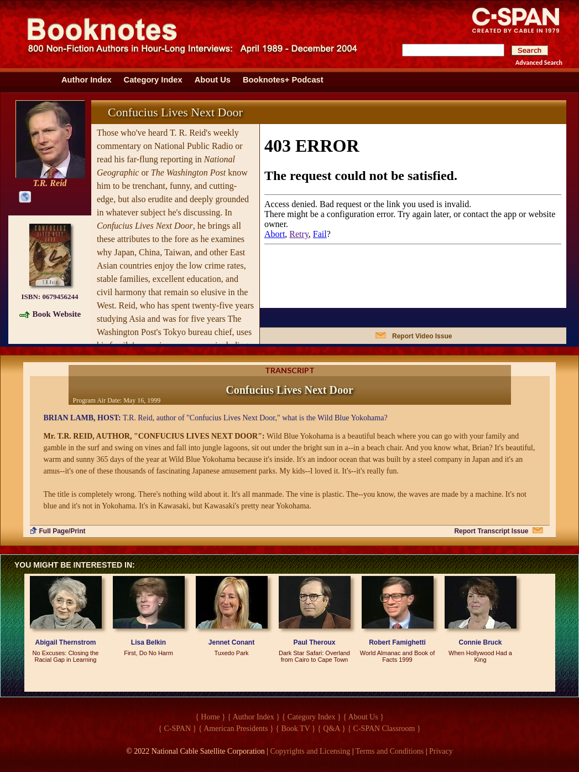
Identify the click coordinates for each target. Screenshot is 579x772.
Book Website (57, 314)
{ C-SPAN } (177, 728)
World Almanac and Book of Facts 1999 (397, 656)
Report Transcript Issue (491, 531)
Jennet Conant (231, 642)
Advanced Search (538, 62)
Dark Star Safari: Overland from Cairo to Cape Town (314, 656)
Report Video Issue (422, 336)
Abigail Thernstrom (65, 642)
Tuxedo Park (232, 653)
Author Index (86, 79)
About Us (213, 79)
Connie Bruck (480, 642)
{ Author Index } (253, 717)
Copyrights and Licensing (310, 751)
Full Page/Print (62, 531)
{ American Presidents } (236, 728)
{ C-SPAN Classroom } (383, 728)
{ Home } (210, 717)
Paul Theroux (314, 642)
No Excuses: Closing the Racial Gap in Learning (66, 656)
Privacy (441, 751)
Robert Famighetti (397, 642)
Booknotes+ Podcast (283, 79)
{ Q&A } (331, 728)
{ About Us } (363, 717)
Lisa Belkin (148, 642)
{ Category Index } (311, 717)
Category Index (153, 79)
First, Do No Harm (148, 653)
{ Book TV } (295, 728)
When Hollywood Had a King (480, 656)
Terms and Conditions (390, 751)
